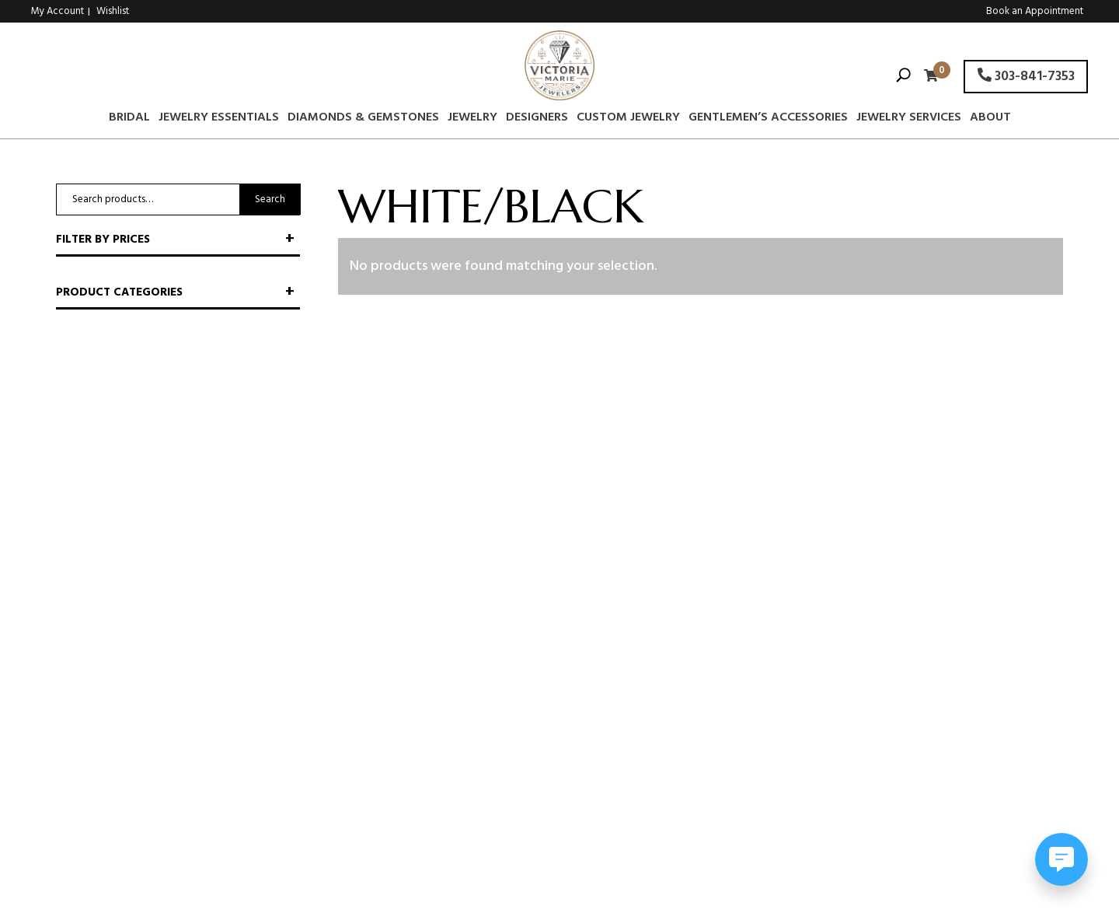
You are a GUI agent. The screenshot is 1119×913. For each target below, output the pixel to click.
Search (270, 199)
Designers (537, 120)
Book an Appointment (1034, 11)
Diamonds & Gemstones (363, 120)
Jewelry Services (908, 120)
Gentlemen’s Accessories (768, 120)
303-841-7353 (1026, 76)
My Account (57, 11)
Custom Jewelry (628, 120)
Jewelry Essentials (219, 120)
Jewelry (472, 120)
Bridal (129, 120)
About (990, 120)
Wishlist (112, 11)
